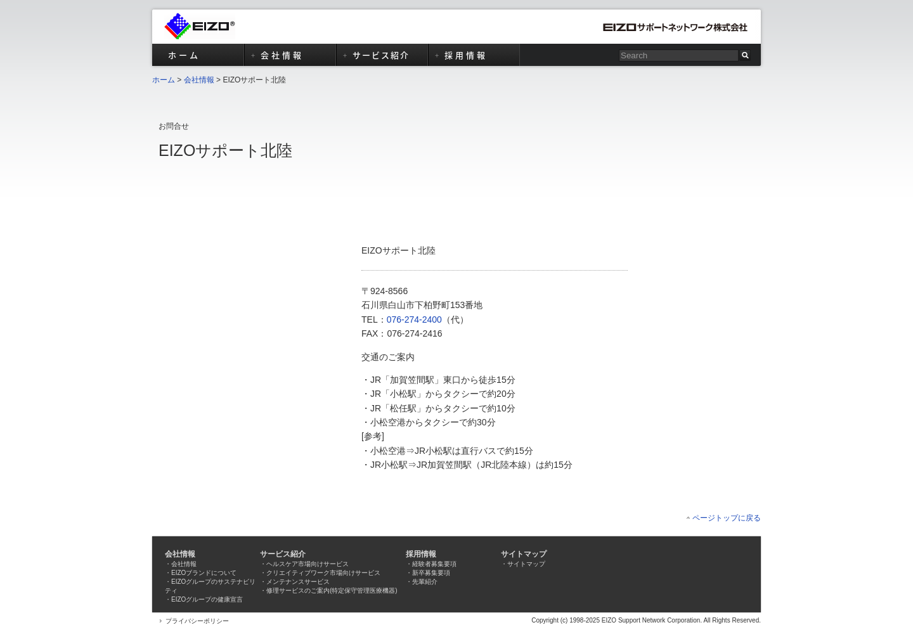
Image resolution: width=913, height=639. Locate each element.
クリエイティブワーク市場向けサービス (323, 572)
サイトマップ (526, 563)
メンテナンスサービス (298, 581)
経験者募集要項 (434, 563)
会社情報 (199, 79)
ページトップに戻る (726, 517)
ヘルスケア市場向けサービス (307, 563)
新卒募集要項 (431, 572)
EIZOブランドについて (203, 572)
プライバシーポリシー (197, 620)
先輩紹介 (424, 581)
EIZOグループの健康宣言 (207, 599)
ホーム (163, 79)
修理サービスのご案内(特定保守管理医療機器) (332, 590)
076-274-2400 (414, 319)
